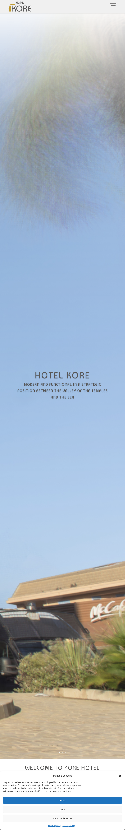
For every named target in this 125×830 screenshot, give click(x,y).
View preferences (62, 818)
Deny (62, 809)
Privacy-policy (54, 825)
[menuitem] (75, 6)
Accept (62, 800)
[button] (120, 775)
